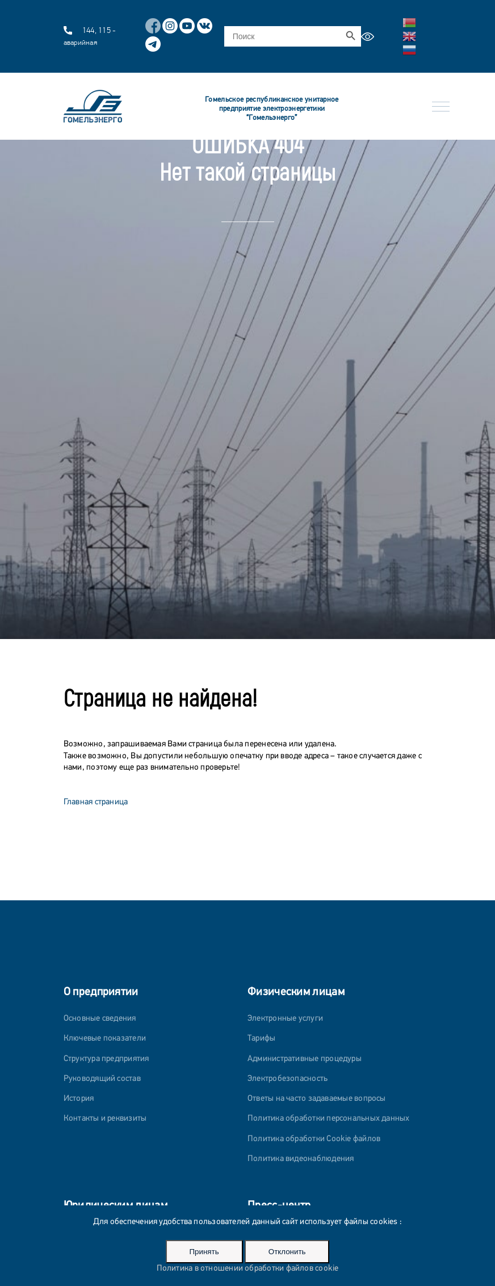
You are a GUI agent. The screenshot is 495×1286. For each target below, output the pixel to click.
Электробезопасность (287, 1079)
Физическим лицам (296, 992)
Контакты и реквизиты (105, 1118)
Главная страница (96, 802)
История (79, 1099)
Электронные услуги (285, 1018)
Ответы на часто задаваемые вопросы (316, 1099)
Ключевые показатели (105, 1038)
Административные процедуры (304, 1059)
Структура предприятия (106, 1059)
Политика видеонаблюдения (300, 1159)
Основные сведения (100, 1018)
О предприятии (101, 992)
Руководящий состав (102, 1079)
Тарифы (261, 1038)
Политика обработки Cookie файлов (313, 1139)
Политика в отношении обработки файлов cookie (248, 1268)
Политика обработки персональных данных (328, 1118)
